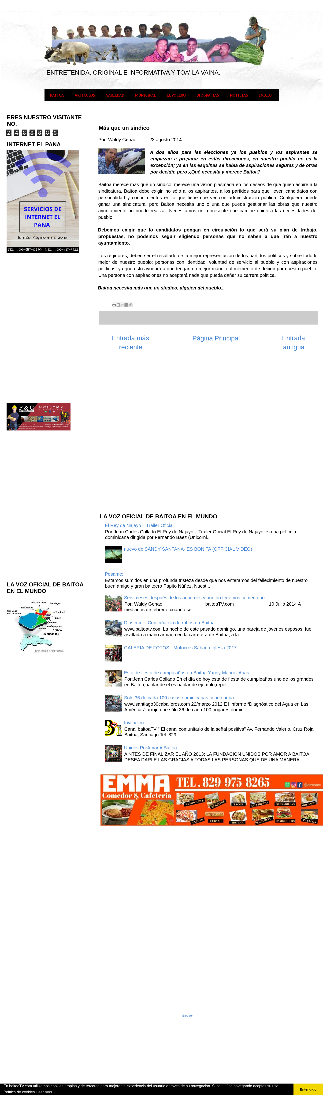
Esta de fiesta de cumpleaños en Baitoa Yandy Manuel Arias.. (188, 672)
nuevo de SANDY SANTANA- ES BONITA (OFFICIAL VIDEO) (188, 549)
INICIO (265, 95)
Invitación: (134, 722)
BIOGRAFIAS (208, 95)
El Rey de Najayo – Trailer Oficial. (140, 525)
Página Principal (216, 338)
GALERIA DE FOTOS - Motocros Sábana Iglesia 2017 (180, 647)
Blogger (187, 1015)
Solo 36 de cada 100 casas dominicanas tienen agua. (179, 697)
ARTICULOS (85, 95)
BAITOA (57, 95)
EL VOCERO (176, 95)
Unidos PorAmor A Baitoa (150, 747)
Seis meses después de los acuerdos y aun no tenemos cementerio (194, 597)
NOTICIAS (239, 95)
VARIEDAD (115, 95)
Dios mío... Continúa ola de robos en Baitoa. (170, 622)
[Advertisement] (134, 434)
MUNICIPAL (145, 95)
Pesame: (114, 574)
